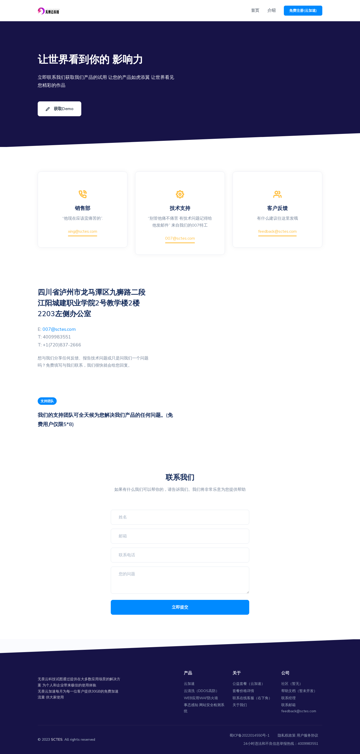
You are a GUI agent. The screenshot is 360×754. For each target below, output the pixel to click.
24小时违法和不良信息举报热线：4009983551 (280, 743)
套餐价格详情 (243, 690)
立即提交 (180, 607)
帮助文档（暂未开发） (299, 690)
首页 (255, 10)
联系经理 (288, 698)
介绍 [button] (271, 10)
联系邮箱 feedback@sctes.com (298, 708)
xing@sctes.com (82, 231)
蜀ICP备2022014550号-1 (249, 735)
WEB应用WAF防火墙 (201, 698)
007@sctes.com (180, 238)
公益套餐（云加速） (249, 683)
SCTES (57, 739)
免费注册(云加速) (303, 10)
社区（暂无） (292, 683)
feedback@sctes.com (277, 231)
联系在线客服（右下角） (252, 698)
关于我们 (240, 705)
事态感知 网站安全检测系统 (204, 708)
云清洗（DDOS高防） (201, 690)
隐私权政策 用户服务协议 (298, 735)
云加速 (189, 683)
